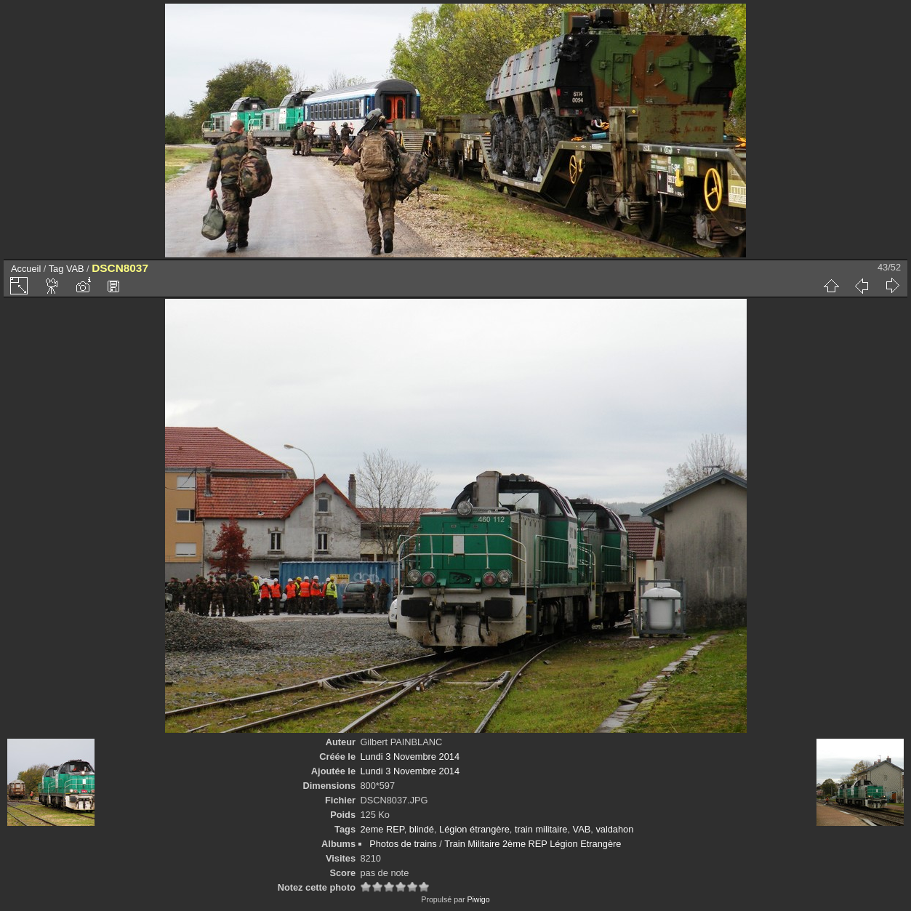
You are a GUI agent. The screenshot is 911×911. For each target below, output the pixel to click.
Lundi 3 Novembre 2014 (409, 756)
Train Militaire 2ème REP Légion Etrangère (532, 843)
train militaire (541, 829)
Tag (56, 268)
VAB (75, 268)
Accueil (26, 268)
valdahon (614, 829)
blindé (421, 829)
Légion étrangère (474, 829)
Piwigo (478, 899)
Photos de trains (402, 843)
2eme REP (382, 829)
